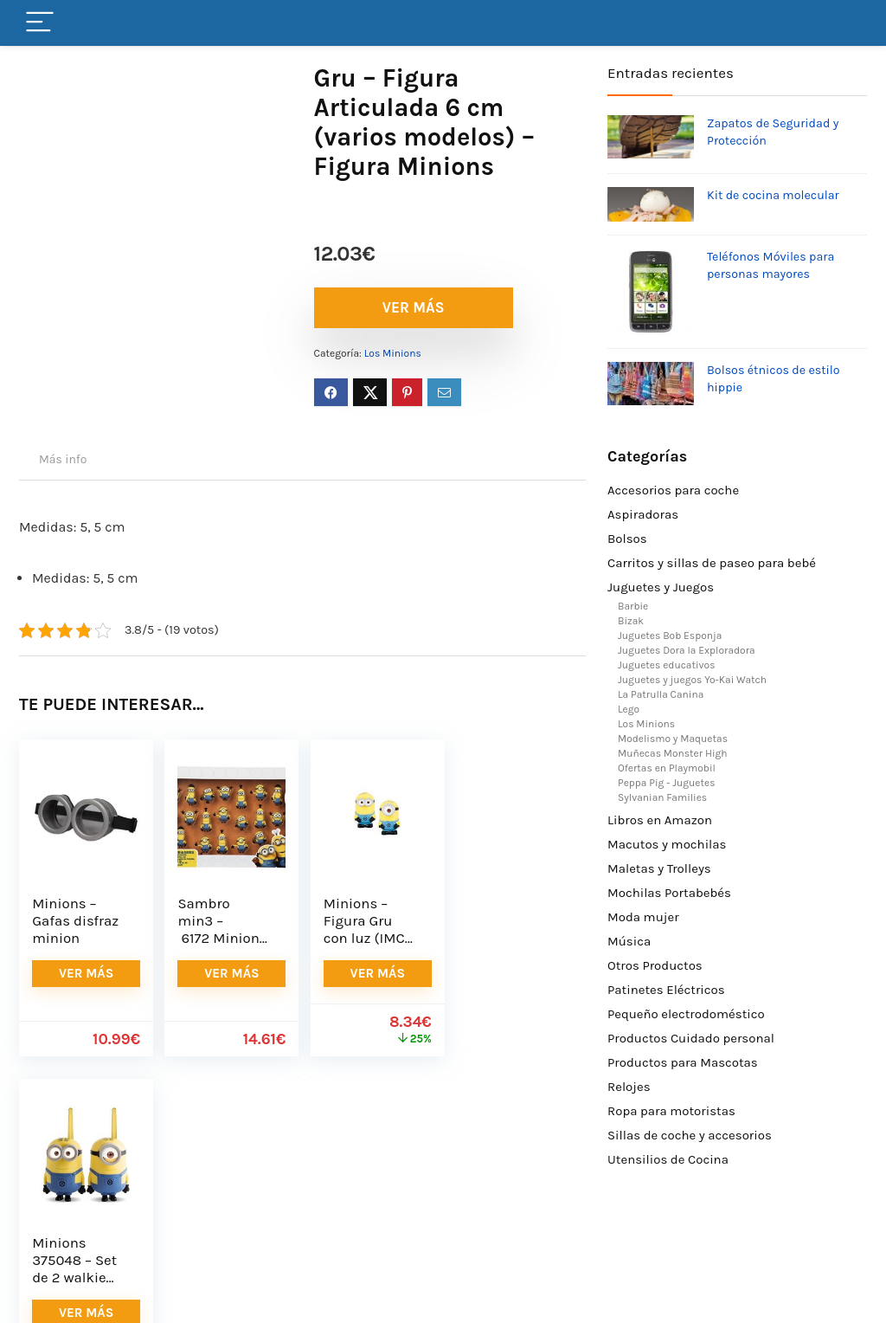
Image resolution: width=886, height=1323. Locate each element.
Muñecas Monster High (673, 753)
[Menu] (40, 23)
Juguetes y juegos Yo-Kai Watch (692, 680)
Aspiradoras (642, 514)
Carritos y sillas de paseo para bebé (711, 563)
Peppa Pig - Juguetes (666, 783)
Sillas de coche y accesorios (689, 1135)
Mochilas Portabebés (669, 892)
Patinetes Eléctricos (666, 989)
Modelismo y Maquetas (673, 738)
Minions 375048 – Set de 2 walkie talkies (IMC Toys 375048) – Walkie (508, 946)
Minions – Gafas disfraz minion (75, 920)
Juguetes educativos (666, 665)
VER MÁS (413, 307)
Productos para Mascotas (682, 1062)
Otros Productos (655, 965)
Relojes (629, 1086)
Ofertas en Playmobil (667, 768)
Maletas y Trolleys (659, 868)
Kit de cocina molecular (773, 195)
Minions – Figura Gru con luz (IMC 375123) (361, 929)
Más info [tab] (63, 459)
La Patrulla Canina (660, 694)
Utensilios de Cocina (668, 1159)
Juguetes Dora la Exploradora (686, 650)
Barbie (633, 606)
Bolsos (627, 538)
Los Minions (392, 353)
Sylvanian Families (662, 797)
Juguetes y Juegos (660, 587)
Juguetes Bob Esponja (670, 635)
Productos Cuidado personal (690, 1038)
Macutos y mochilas (666, 844)
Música (629, 941)
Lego (628, 709)
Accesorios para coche (673, 490)
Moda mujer (643, 917)
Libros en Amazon (659, 820)
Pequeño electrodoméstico (686, 1014)
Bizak (631, 621)
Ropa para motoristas (671, 1111)
